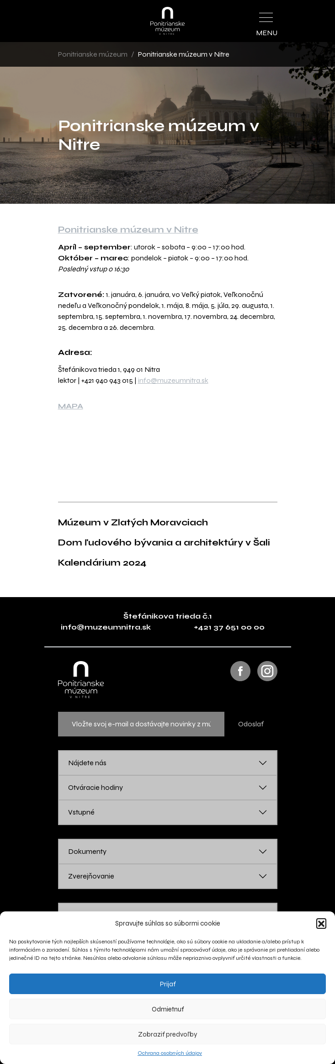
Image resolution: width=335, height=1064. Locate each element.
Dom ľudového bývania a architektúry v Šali (164, 542)
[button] (321, 923)
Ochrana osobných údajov (170, 1053)
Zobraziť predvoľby (167, 1034)
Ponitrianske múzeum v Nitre (128, 229)
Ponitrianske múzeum (93, 54)
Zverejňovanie (91, 876)
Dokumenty (87, 851)
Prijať (167, 984)
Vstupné (81, 812)
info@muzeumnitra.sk (173, 380)
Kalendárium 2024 (102, 562)
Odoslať (251, 724)
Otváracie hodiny (95, 787)
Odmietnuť (168, 1009)
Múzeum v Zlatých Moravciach (133, 522)
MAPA (70, 406)
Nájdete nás (87, 762)
